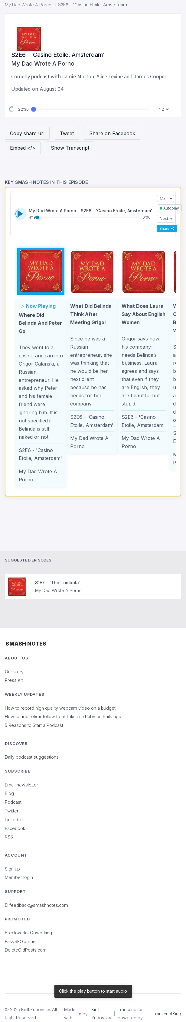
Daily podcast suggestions (32, 757)
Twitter (11, 810)
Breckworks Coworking (28, 932)
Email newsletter (21, 784)
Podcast (13, 802)
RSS (9, 836)
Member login (19, 877)
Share (167, 228)
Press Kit (14, 680)
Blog (9, 793)
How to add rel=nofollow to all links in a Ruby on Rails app (63, 716)
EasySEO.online (20, 941)
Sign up (12, 868)
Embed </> (22, 148)
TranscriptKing (167, 1013)
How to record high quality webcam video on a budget (60, 708)
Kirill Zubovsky (101, 1013)
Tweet (67, 133)
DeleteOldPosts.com (26, 949)
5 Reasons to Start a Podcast (34, 725)
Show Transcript (70, 148)
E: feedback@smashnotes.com (36, 905)
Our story (14, 671)
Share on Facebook (112, 133)
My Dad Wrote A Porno (28, 4)
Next (166, 218)
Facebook (15, 828)
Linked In (14, 819)
